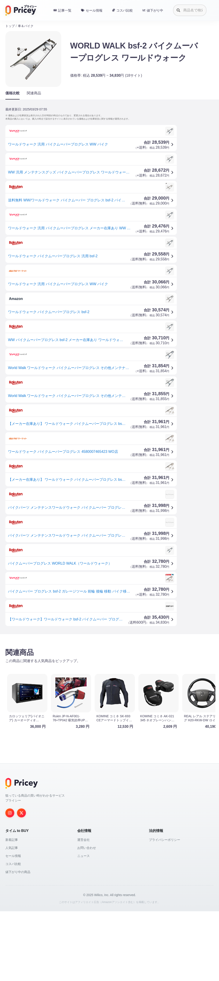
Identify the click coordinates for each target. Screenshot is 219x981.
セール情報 (13, 925)
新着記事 (11, 909)
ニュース (83, 925)
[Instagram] (9, 882)
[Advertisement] (109, 672)
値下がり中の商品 (17, 941)
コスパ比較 (13, 933)
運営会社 (83, 909)
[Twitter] (21, 882)
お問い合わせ (86, 917)
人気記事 (11, 917)
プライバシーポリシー (164, 909)
